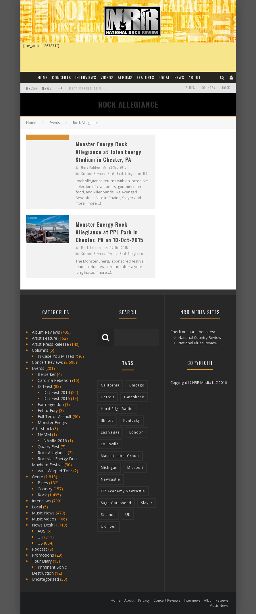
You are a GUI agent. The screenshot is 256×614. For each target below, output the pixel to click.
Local (164, 77)
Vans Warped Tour (55, 470)
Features (145, 77)
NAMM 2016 (55, 440)
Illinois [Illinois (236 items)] (107, 420)
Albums (125, 77)
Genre (37, 476)
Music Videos (44, 519)
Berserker (47, 374)
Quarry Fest (48, 446)
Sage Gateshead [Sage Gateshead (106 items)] (116, 502)
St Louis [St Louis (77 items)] (108, 514)
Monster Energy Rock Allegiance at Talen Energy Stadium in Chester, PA (108, 151)
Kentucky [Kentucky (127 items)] (131, 420)
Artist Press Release (50, 344)
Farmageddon (51, 404)
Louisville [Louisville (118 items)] (110, 444)
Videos (107, 77)
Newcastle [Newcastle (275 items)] (110, 479)
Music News (43, 513)
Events (113, 253)
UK (40, 537)
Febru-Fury (48, 410)
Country (208, 88)
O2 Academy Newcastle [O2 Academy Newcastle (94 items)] (123, 491)
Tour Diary (42, 561)
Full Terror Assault (55, 416)
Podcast (39, 549)
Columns (40, 350)
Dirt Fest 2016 (56, 398)
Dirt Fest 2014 (56, 392)
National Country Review (199, 337)
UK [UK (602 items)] (127, 514)
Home (43, 77)
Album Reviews (46, 332)
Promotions (43, 555)
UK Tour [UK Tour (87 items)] (108, 526)
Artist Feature (44, 338)
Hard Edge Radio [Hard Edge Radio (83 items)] (117, 408)
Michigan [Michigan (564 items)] (109, 467)
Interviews (85, 77)
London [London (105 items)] (136, 432)
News (179, 77)
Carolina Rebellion (54, 380)
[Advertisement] (204, 170)
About (194, 77)
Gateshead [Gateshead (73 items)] (134, 397)
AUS (41, 531)
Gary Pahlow (90, 167)
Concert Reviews (93, 173)
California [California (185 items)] (110, 385)
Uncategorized (45, 579)
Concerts (61, 77)
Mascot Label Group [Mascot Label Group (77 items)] (120, 455)
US (145, 173)
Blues (190, 88)
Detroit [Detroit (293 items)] (107, 397)
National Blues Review (197, 342)
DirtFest (45, 386)
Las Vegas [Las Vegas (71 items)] (110, 432)
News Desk (42, 525)
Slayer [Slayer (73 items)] (147, 502)
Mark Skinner (91, 247)
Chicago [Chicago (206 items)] (137, 385)
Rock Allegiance (129, 173)
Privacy (144, 600)
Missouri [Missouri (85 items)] (135, 467)
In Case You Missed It (58, 356)
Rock (226, 88)
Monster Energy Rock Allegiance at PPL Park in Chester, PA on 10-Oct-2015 (109, 232)
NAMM (44, 434)
